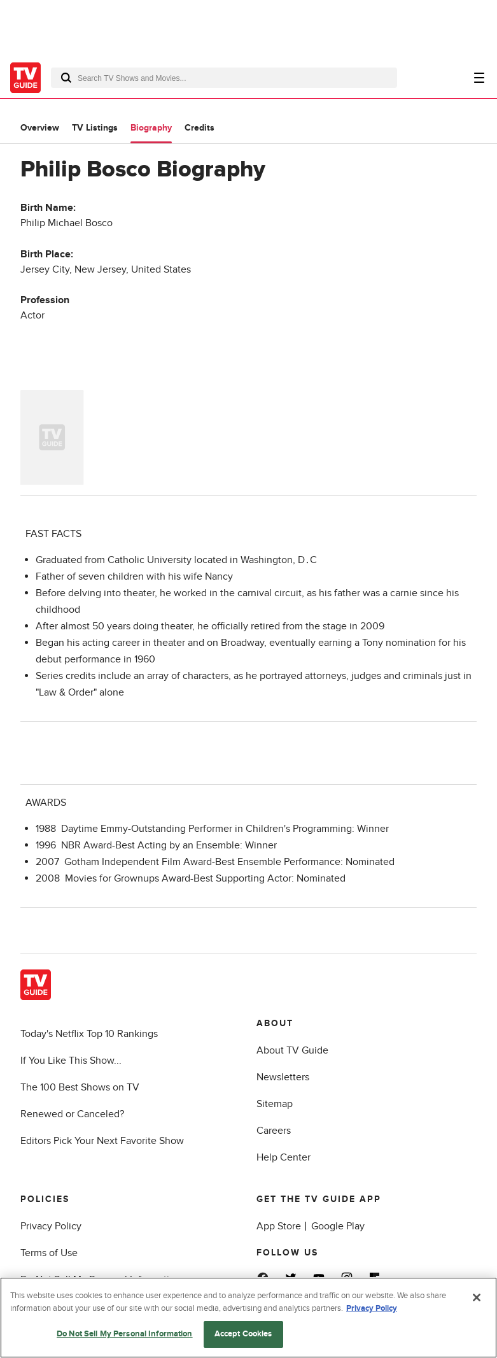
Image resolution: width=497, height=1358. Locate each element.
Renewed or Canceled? (72, 1114)
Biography (151, 127)
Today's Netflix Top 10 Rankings (89, 1033)
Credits (199, 127)
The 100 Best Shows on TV (79, 1087)
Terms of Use (49, 1253)
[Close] (477, 1297)
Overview (39, 127)
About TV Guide (292, 1050)
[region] (248, 1317)
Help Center (283, 1157)
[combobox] (224, 78)
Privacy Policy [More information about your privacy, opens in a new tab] (371, 1308)
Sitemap (274, 1103)
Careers (273, 1130)
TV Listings (95, 127)
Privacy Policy (50, 1226)
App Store (278, 1226)
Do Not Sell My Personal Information (125, 1334)
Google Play (338, 1226)
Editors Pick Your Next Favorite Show (102, 1140)
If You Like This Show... (71, 1060)
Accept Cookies (243, 1334)
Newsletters (282, 1077)
